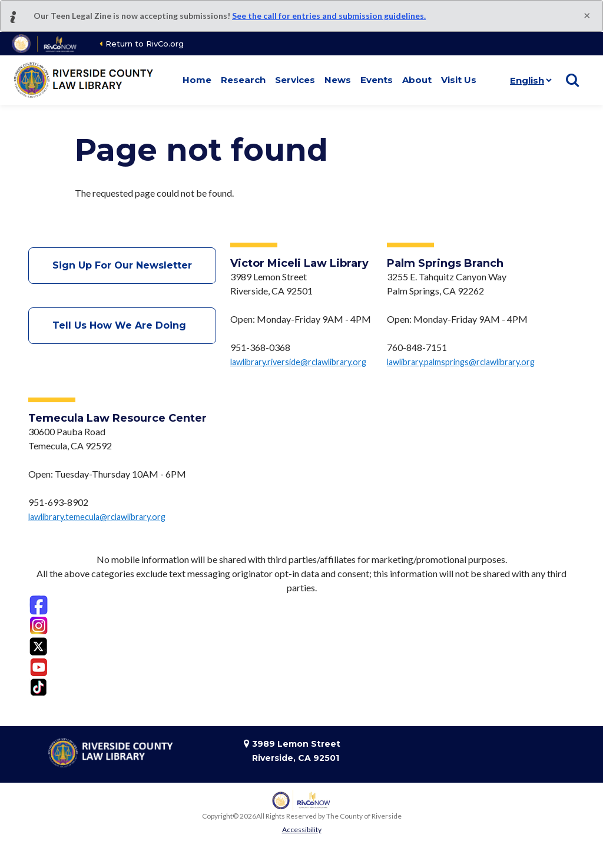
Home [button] (197, 79)
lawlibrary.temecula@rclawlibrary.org (96, 517)
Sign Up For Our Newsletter (122, 265)
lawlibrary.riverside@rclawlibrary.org (298, 362)
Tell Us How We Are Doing (122, 325)
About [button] (417, 79)
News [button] (337, 79)
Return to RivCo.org (144, 43)
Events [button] (376, 79)
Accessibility (302, 829)
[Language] (528, 80)
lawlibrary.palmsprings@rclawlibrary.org (461, 362)
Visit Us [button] (458, 79)
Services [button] (295, 79)
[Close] (587, 15)
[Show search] (572, 80)
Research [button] (243, 79)
